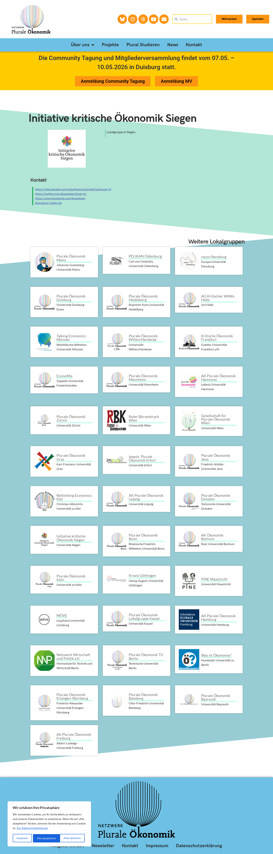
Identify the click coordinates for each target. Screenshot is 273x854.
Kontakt (194, 45)
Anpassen (22, 838)
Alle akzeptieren (72, 838)
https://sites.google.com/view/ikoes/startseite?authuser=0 (73, 189)
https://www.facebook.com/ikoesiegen (60, 198)
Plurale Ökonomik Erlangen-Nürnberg (72, 696)
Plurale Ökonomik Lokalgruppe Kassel (144, 617)
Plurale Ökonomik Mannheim (143, 378)
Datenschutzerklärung (199, 846)
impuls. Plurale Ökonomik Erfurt (142, 458)
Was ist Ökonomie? (216, 655)
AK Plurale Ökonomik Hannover (218, 378)
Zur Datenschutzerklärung (32, 828)
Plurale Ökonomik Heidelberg (143, 298)
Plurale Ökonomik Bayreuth (215, 697)
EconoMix (64, 376)
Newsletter (103, 846)
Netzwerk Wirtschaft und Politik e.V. (73, 656)
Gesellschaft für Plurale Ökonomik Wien (215, 419)
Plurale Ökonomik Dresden (215, 497)
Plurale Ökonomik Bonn (143, 537)
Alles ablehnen (45, 838)
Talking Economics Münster (71, 338)
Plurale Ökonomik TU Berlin (146, 656)
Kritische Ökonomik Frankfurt (217, 338)
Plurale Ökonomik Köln (71, 578)
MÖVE (61, 615)
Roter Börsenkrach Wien (144, 418)
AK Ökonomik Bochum (212, 537)
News (172, 45)
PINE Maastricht (214, 579)
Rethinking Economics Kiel (74, 497)
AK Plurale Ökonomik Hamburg (218, 618)
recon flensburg (213, 257)
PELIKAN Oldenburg (145, 256)
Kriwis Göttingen (142, 575)
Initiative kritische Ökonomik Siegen (112, 118)
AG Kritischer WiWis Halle (217, 298)
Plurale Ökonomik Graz (71, 457)
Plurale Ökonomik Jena (215, 457)
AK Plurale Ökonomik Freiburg (73, 736)
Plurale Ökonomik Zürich (71, 418)
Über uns (82, 45)
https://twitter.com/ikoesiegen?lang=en (60, 193)
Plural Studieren (143, 45)
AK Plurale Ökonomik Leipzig (146, 497)
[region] (49, 824)
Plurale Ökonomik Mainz (71, 258)
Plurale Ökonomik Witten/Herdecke (143, 338)
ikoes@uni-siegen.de (48, 203)
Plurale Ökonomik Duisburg (71, 298)
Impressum (157, 846)
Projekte (110, 45)
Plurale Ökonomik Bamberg (143, 696)
